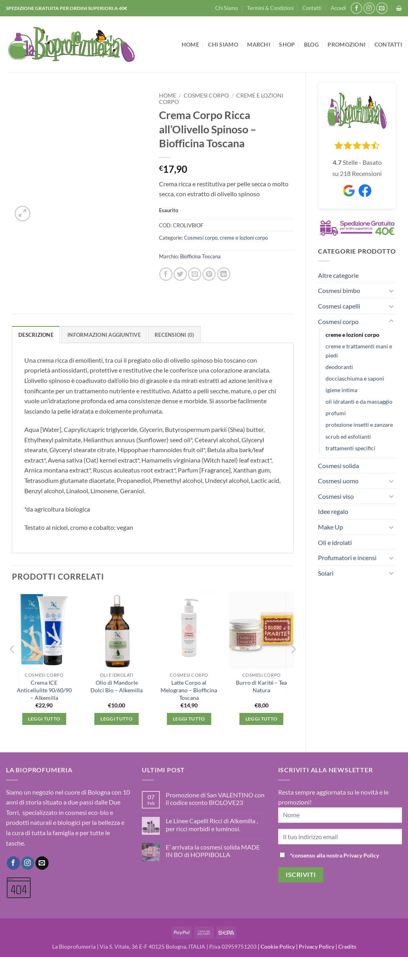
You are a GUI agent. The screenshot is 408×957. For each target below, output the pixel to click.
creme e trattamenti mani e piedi (359, 351)
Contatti (312, 8)
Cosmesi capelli (339, 306)
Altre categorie (338, 275)
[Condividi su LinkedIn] (223, 274)
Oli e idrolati (335, 542)
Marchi (258, 44)
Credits (347, 946)
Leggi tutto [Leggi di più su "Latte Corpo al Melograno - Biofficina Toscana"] (189, 718)
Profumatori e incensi (347, 557)
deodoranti (339, 366)
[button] (338, 8)
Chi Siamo (226, 8)
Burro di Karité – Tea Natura (261, 686)
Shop (287, 44)
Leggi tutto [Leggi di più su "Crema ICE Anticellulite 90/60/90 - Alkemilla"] (44, 718)
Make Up (330, 527)
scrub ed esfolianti (348, 436)
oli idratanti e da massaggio (359, 401)
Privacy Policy (316, 946)
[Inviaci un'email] (382, 8)
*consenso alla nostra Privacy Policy (334, 855)
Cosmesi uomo (338, 480)
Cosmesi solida (338, 465)
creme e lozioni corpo (352, 334)
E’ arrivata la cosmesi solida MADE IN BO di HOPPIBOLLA (213, 850)
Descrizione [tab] (35, 335)
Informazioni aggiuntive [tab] (104, 335)
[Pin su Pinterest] (209, 274)
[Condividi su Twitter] (180, 274)
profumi (336, 413)
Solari (325, 573)
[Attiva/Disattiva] (391, 290)
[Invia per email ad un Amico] (194, 274)
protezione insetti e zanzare (359, 424)
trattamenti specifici (350, 448)
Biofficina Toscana (200, 256)
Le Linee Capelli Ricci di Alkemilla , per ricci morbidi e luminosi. (212, 824)
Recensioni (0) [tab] (174, 335)
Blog (311, 44)
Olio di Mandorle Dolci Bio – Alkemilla (116, 686)
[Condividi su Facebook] (166, 274)
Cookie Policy (278, 946)
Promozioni (346, 44)
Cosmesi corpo (338, 321)
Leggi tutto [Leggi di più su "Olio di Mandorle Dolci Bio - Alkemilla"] (116, 718)
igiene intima (341, 390)
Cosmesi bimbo (339, 290)
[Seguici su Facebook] (356, 8)
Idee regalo (333, 511)
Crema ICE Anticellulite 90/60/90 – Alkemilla (44, 690)
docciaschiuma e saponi (355, 378)
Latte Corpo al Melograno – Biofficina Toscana (189, 690)
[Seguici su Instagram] (369, 8)
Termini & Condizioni (270, 8)
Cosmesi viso (336, 496)
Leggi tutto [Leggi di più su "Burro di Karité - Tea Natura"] (261, 718)
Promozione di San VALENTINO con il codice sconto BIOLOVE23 (215, 798)
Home (190, 44)
